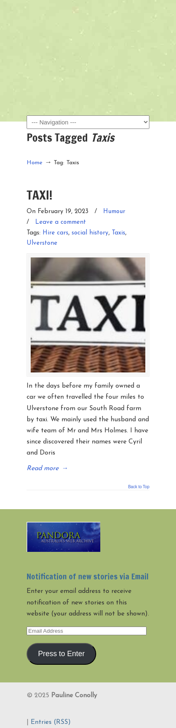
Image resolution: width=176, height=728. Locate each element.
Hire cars (55, 233)
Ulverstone (42, 243)
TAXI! (39, 195)
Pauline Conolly (88, 20)
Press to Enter (61, 654)
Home (35, 163)
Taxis (118, 233)
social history (90, 233)
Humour (114, 212)
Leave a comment (60, 222)
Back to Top (138, 487)
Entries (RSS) (51, 722)
